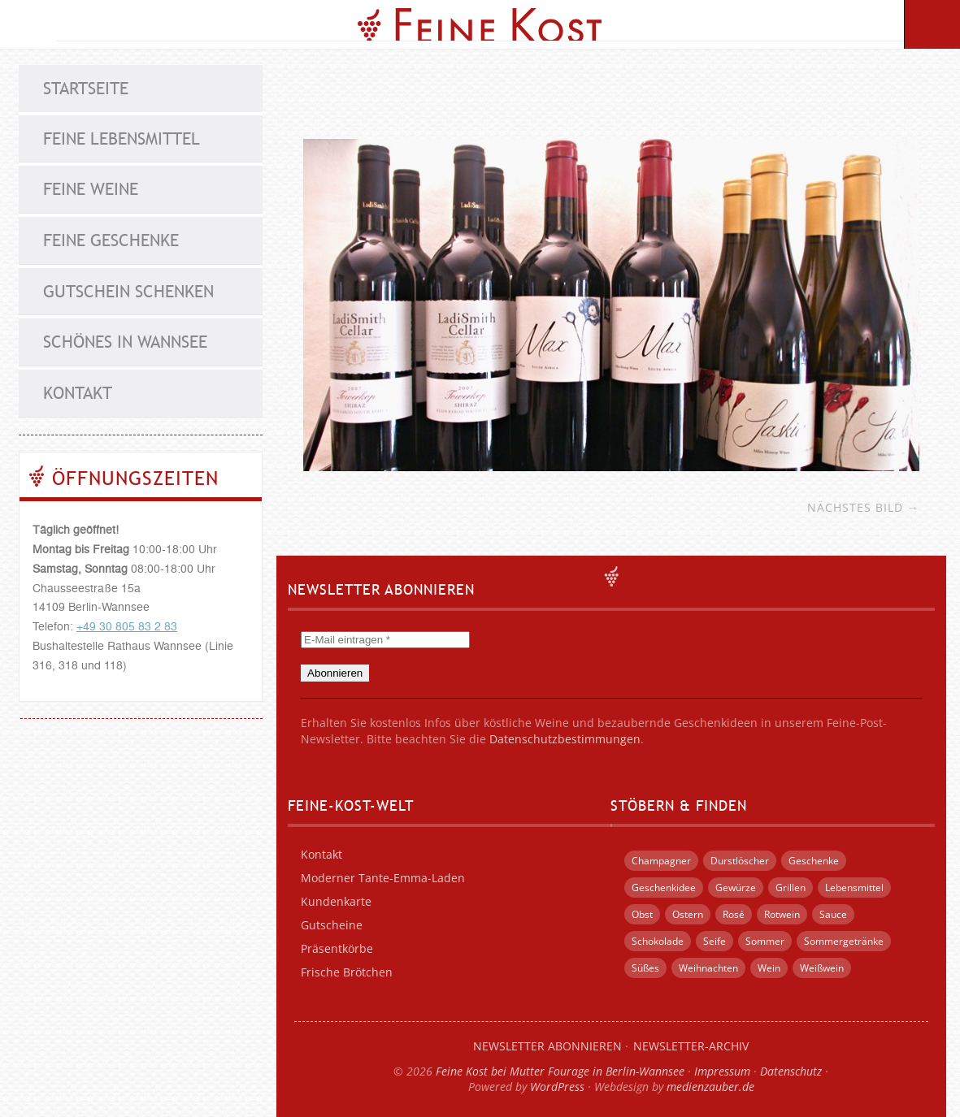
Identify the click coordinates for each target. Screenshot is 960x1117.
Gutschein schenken (128, 291)
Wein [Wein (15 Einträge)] (769, 968)
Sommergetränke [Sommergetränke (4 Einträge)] (844, 941)
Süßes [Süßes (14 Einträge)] (645, 968)
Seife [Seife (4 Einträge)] (714, 941)
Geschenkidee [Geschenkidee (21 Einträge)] (664, 887)
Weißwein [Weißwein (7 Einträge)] (822, 968)
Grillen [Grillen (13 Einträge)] (790, 887)
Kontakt (77, 393)
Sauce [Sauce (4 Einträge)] (833, 914)
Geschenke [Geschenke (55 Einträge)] (813, 861)
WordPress (557, 1086)
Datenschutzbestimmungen (565, 739)
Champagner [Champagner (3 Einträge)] (661, 861)
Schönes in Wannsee (125, 342)
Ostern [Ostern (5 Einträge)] (687, 914)
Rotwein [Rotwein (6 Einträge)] (782, 914)
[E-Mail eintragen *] (385, 639)
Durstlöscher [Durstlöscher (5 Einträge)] (739, 861)
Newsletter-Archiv (691, 1046)
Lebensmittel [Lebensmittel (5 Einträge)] (854, 887)
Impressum (722, 1071)
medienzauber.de (710, 1086)
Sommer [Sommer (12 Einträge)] (764, 941)
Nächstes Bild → (863, 507)
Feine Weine (90, 189)
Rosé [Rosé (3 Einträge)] (734, 914)
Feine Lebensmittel (121, 138)
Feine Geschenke (111, 240)
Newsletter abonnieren (547, 1046)
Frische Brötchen (347, 972)
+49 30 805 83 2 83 (126, 627)
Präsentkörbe (337, 948)
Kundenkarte (336, 901)
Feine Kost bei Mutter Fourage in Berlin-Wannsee (560, 1071)
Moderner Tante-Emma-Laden (383, 877)
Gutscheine (332, 925)
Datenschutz (791, 1071)
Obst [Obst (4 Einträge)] (642, 914)
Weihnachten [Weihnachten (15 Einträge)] (708, 968)
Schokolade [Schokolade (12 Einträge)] (658, 941)
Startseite (85, 88)
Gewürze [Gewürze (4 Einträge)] (735, 887)
